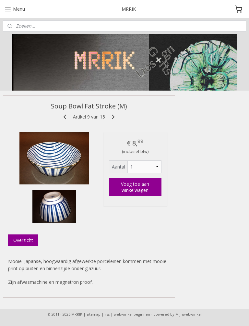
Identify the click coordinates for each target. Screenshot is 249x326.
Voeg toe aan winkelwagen (135, 187)
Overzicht (23, 240)
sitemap (94, 314)
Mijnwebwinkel (188, 314)
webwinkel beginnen (132, 314)
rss (107, 314)
